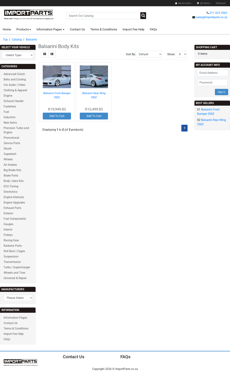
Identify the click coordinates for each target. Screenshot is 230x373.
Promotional (11, 137)
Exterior (8, 213)
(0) (203, 3)
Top (5, 39)
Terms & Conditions (103, 29)
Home (7, 29)
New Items (10, 122)
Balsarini (31, 39)
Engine (8, 95)
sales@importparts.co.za (211, 17)
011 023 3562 (218, 13)
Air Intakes (10, 164)
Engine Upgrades (14, 202)
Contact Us (77, 29)
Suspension (11, 256)
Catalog (17, 39)
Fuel (6, 112)
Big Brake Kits (12, 170)
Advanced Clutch (14, 74)
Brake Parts (11, 175)
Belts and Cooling (15, 79)
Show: (171, 54)
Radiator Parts (13, 245)
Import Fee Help (133, 29)
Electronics (10, 191)
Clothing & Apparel (15, 90)
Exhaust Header (14, 101)
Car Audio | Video (14, 85)
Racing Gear (11, 240)
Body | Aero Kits (14, 181)
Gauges (8, 224)
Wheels (8, 159)
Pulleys (8, 235)
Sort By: (131, 54)
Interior (8, 229)
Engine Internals (14, 197)
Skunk (8, 148)
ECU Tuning (11, 186)
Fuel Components (15, 218)
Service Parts (12, 143)
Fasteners (10, 106)
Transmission (12, 262)
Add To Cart (56, 116)
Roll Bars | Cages (14, 251)
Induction (9, 117)
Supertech (10, 154)
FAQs (153, 29)
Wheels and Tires (14, 272)
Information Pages (49, 29)
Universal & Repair (15, 278)
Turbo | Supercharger (17, 267)
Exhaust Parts (12, 208)
